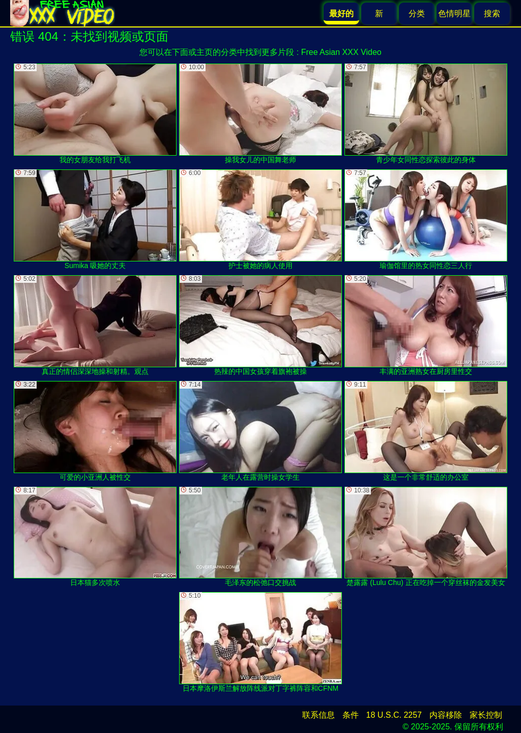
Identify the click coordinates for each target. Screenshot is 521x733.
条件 (350, 715)
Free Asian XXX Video (341, 52)
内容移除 (445, 715)
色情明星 (454, 13)
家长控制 (486, 715)
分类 (417, 13)
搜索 (492, 13)
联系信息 (318, 715)
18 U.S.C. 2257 (394, 715)
